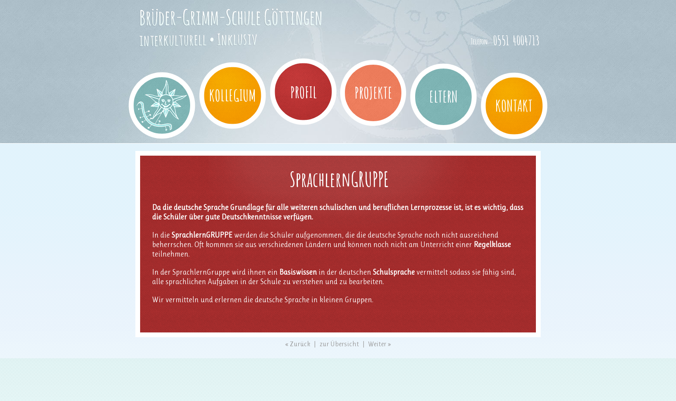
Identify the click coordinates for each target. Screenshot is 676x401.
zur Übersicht (339, 344)
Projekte (373, 93)
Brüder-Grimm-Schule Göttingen (218, 44)
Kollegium (232, 95)
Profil (303, 92)
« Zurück (297, 344)
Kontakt (514, 106)
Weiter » (379, 344)
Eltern (443, 97)
